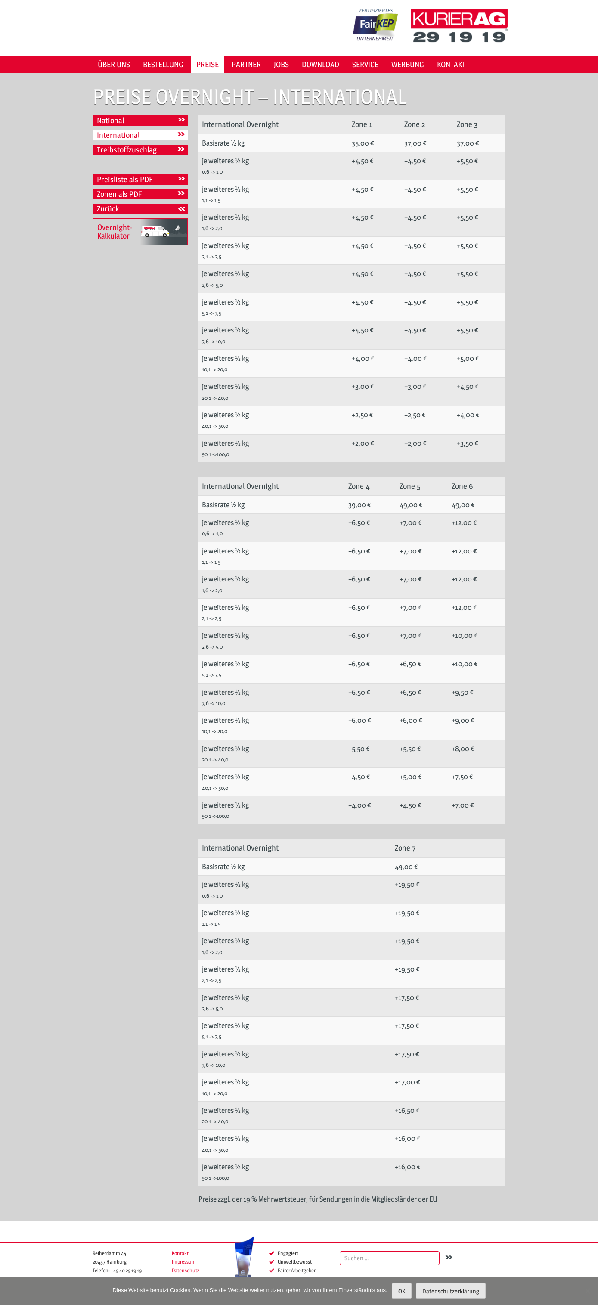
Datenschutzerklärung (450, 1291)
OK (401, 1291)
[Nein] (587, 1290)
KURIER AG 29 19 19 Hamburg (462, 26)
